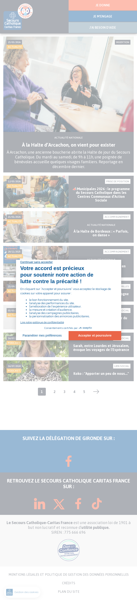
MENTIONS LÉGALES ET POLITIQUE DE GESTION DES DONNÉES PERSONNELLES (69, 574)
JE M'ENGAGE (102, 16)
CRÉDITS (68, 583)
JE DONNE (103, 5)
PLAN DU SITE (68, 591)
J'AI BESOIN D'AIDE (102, 27)
